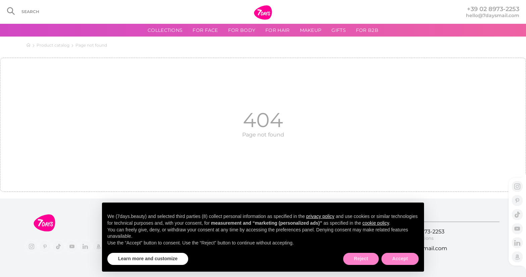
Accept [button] (400, 258)
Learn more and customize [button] (147, 258)
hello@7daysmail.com (492, 15)
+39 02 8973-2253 (493, 9)
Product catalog (53, 45)
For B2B (367, 30)
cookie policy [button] (375, 223)
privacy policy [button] (320, 216)
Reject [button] (361, 258)
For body (241, 30)
